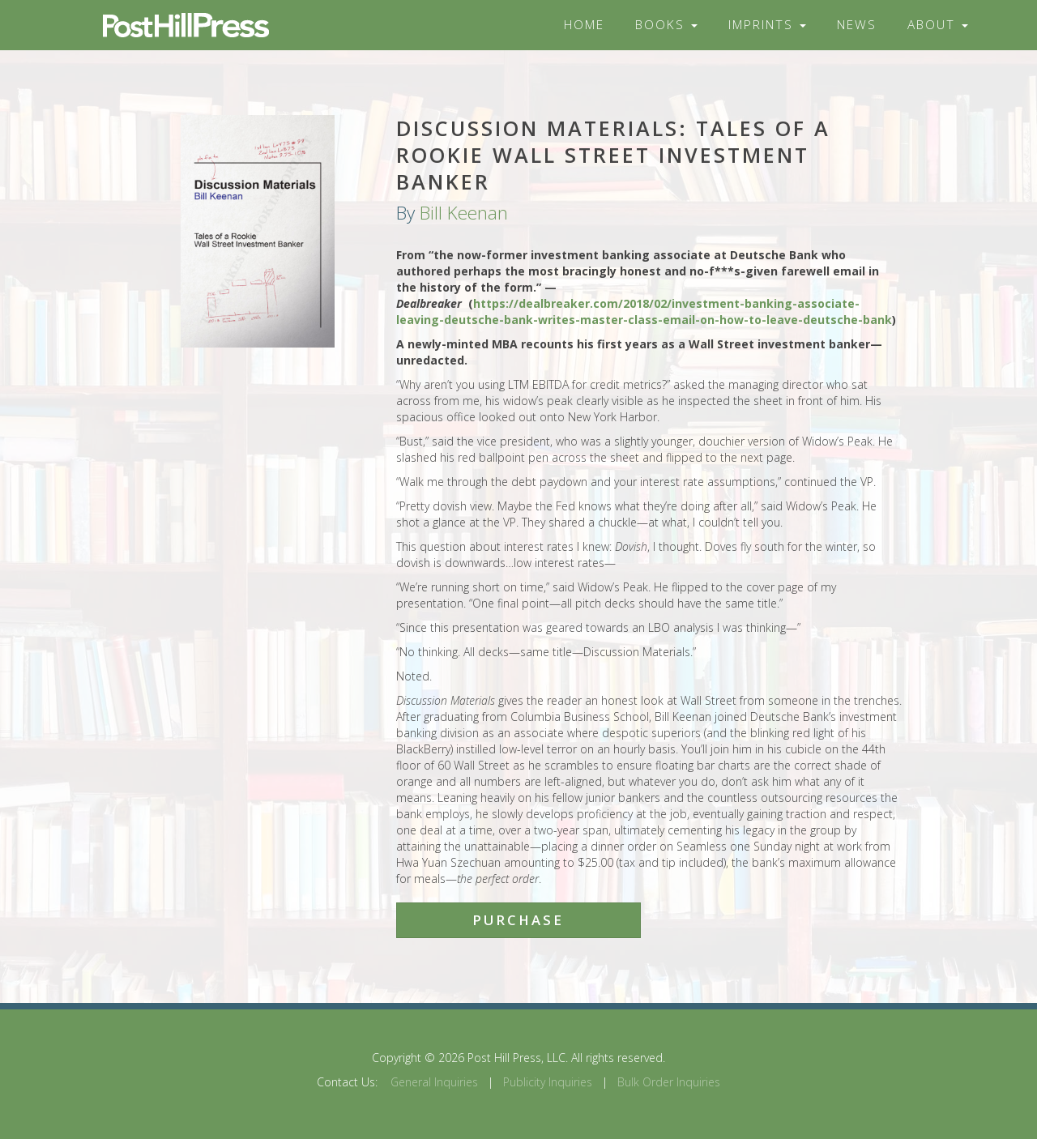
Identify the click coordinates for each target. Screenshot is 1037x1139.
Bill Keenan (464, 212)
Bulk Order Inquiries (668, 1082)
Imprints (767, 24)
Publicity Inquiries (547, 1082)
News (857, 24)
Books (666, 24)
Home (584, 24)
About (937, 24)
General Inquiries (434, 1082)
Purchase (518, 920)
